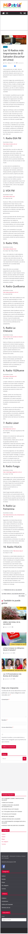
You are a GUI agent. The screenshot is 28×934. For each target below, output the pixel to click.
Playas (3, 839)
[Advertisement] (14, 23)
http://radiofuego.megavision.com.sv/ (12, 472)
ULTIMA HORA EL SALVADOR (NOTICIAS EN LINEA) (14, 595)
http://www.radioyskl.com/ (9, 249)
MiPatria (6, 63)
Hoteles (3, 836)
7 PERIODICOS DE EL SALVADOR (12, 590)
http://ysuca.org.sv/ (18, 551)
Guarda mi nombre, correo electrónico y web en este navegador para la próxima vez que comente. (14, 740)
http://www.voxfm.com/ (9, 196)
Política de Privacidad (7, 904)
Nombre (4, 720)
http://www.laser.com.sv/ (9, 429)
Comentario (5, 699)
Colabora (4, 898)
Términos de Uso (6, 907)
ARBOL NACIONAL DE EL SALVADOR (11, 623)
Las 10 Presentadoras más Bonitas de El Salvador (12, 675)
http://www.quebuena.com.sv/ (10, 292)
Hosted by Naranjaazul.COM (9, 862)
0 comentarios (20, 63)
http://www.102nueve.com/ (10, 376)
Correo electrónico (7, 727)
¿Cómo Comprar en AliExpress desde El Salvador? (13, 649)
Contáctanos (5, 901)
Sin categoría (5, 841)
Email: (3, 916)
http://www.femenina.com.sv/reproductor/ (13, 514)
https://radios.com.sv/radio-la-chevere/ (13, 336)
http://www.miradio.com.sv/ (10, 144)
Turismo (4, 844)
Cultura (5, 46)
